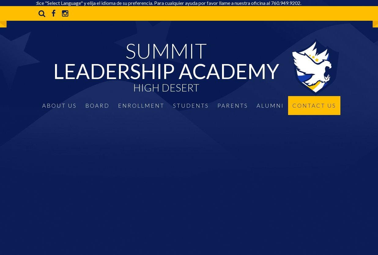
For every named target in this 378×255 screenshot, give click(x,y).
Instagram (65, 13)
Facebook (53, 13)
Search (42, 13)
